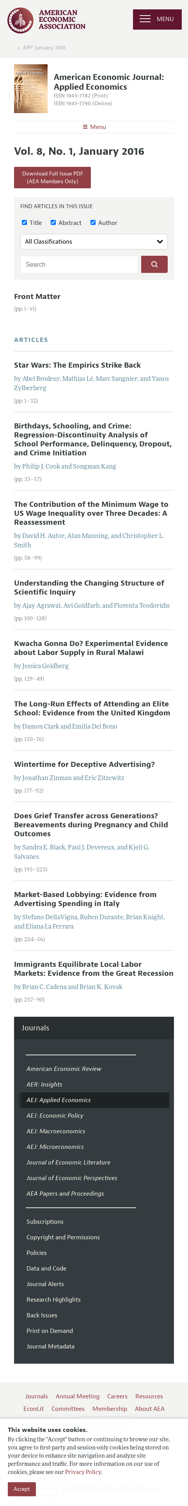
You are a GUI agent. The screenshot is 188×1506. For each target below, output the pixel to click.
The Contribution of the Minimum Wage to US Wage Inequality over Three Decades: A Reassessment (91, 513)
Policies (37, 1253)
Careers (117, 1396)
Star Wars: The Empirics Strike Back (77, 365)
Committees (68, 1409)
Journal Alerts (45, 1284)
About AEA (150, 1409)
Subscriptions (45, 1222)
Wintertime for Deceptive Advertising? (84, 764)
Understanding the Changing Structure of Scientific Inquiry (89, 588)
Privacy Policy (83, 1473)
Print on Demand (50, 1331)
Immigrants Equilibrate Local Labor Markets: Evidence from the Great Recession (94, 969)
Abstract (66, 223)
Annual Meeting (77, 1396)
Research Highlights (54, 1300)
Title (32, 223)
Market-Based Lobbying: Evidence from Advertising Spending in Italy (85, 899)
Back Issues (42, 1315)
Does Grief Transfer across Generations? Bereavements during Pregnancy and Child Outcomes (91, 825)
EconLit (33, 1409)
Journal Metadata (50, 1346)
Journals (35, 1028)
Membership (109, 1409)
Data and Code (46, 1268)
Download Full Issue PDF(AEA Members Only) (52, 177)
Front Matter (37, 296)
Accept (22, 1489)
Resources (149, 1396)
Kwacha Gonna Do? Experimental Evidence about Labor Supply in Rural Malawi (91, 648)
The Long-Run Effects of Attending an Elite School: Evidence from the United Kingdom (92, 708)
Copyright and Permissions (63, 1237)
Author (103, 223)
